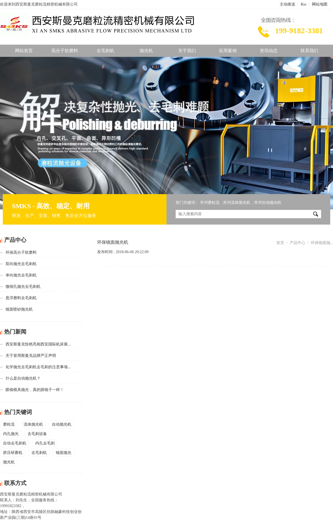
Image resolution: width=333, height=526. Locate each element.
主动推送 (287, 4)
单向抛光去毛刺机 (21, 275)
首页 (280, 243)
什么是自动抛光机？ (23, 378)
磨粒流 (9, 424)
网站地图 (319, 4)
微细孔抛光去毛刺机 (23, 286)
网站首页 (24, 50)
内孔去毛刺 (45, 443)
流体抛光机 (33, 424)
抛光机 (146, 50)
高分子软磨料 (64, 50)
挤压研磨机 (12, 453)
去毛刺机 (105, 50)
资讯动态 (269, 50)
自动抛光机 (61, 424)
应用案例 (228, 50)
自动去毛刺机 (14, 443)
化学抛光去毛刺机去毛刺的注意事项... (38, 367)
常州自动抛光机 (267, 202)
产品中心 (297, 243)
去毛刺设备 (37, 434)
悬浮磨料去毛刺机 (21, 298)
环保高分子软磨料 (21, 252)
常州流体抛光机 (236, 202)
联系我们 (309, 50)
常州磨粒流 (210, 202)
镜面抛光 (63, 453)
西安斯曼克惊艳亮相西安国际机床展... (38, 344)
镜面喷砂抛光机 (19, 309)
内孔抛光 (11, 434)
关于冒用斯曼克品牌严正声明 (31, 356)
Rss (303, 4)
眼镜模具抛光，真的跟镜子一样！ (35, 390)
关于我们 (187, 50)
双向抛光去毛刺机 (21, 264)
